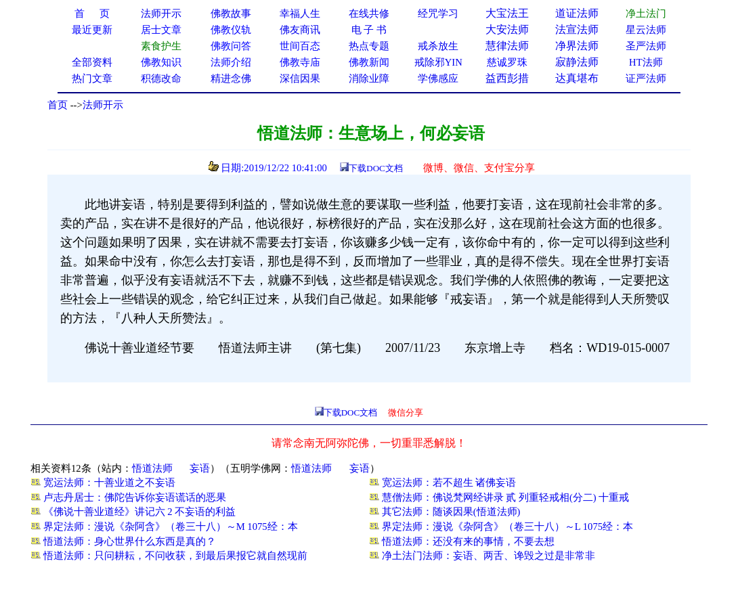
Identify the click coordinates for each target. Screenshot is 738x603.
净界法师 (577, 45)
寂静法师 (577, 62)
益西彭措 (507, 78)
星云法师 (646, 29)
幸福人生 (300, 13)
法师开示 (103, 104)
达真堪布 (577, 78)
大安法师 (507, 29)
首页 (57, 104)
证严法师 (646, 78)
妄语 (200, 468)
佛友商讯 (300, 29)
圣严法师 (646, 46)
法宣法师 (577, 29)
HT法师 (646, 62)
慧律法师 (507, 45)
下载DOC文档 (375, 168)
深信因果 (300, 78)
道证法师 (577, 13)
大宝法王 (507, 13)
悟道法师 (152, 468)
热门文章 (92, 78)
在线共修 (369, 13)
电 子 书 (369, 29)
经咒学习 (438, 13)
